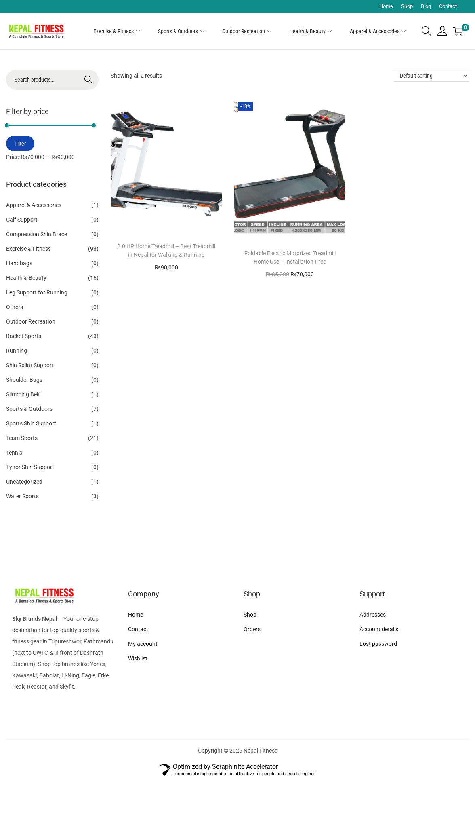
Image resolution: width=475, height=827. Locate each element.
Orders (252, 629)
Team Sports (22, 438)
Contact (448, 6)
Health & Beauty (26, 278)
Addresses (372, 614)
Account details (378, 629)
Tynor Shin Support (30, 467)
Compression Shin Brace (36, 234)
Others (14, 307)
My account (143, 644)
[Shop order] (431, 75)
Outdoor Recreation (30, 321)
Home (386, 6)
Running (16, 350)
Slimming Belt (23, 394)
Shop (407, 6)
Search (88, 79)
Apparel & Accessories (33, 205)
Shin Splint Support (30, 365)
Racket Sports (23, 336)
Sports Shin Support (31, 423)
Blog (426, 6)
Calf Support (22, 219)
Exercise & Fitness (28, 248)
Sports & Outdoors (29, 409)
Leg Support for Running (36, 292)
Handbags (19, 263)
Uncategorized (24, 481)
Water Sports (22, 496)
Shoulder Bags (24, 379)
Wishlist (137, 658)
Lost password (378, 644)
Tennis (14, 452)
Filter (20, 143)
